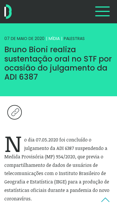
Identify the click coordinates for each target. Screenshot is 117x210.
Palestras (74, 38)
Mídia (54, 38)
